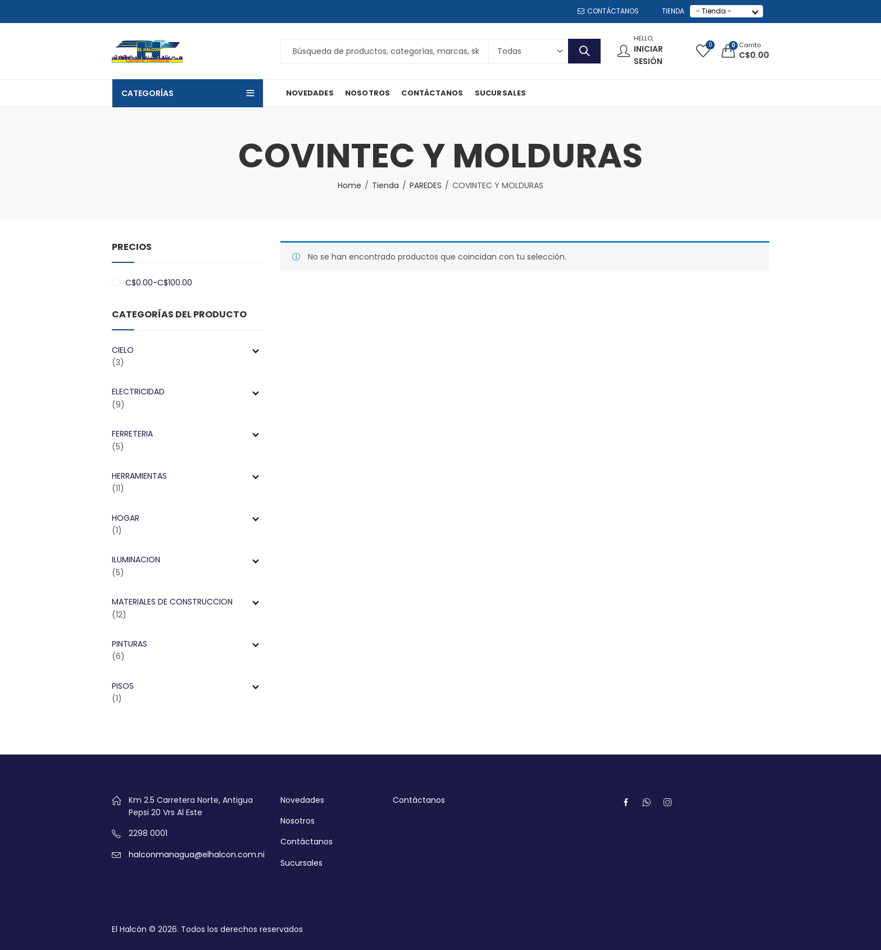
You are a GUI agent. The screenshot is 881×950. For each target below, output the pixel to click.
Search (584, 51)
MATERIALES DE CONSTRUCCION (185, 601)
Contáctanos (306, 841)
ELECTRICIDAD (185, 391)
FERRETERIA (185, 433)
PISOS (185, 686)
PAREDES (426, 185)
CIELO (185, 350)
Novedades (302, 800)
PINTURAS (185, 643)
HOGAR (185, 518)
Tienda (385, 185)
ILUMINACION (185, 559)
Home (349, 185)
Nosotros (297, 820)
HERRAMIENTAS (185, 475)
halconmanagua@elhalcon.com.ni (197, 854)
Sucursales (301, 863)
